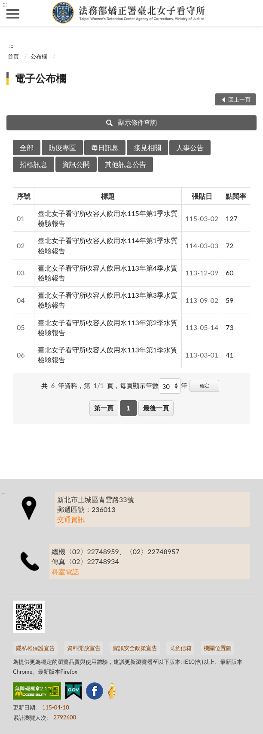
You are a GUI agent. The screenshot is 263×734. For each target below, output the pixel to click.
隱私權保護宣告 (35, 648)
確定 (204, 385)
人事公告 (190, 147)
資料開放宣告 (84, 648)
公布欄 (39, 56)
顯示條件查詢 (131, 122)
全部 (27, 147)
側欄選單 (12, 14)
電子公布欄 (40, 78)
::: (5, 4)
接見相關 (147, 147)
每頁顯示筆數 (139, 385)
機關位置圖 (218, 648)
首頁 (13, 56)
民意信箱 (180, 648)
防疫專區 (62, 147)
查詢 (250, 13)
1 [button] (128, 408)
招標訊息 (33, 164)
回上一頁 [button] (239, 99)
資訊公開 (76, 164)
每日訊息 (105, 147)
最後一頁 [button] (156, 408)
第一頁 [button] (103, 408)
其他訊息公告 (125, 164)
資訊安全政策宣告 (135, 648)
